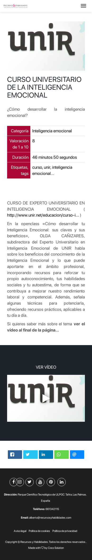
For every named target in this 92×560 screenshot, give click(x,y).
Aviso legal (20, 531)
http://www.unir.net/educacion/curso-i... (43, 215)
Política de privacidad (64, 531)
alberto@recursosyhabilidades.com (50, 517)
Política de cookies (39, 531)
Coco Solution (56, 548)
